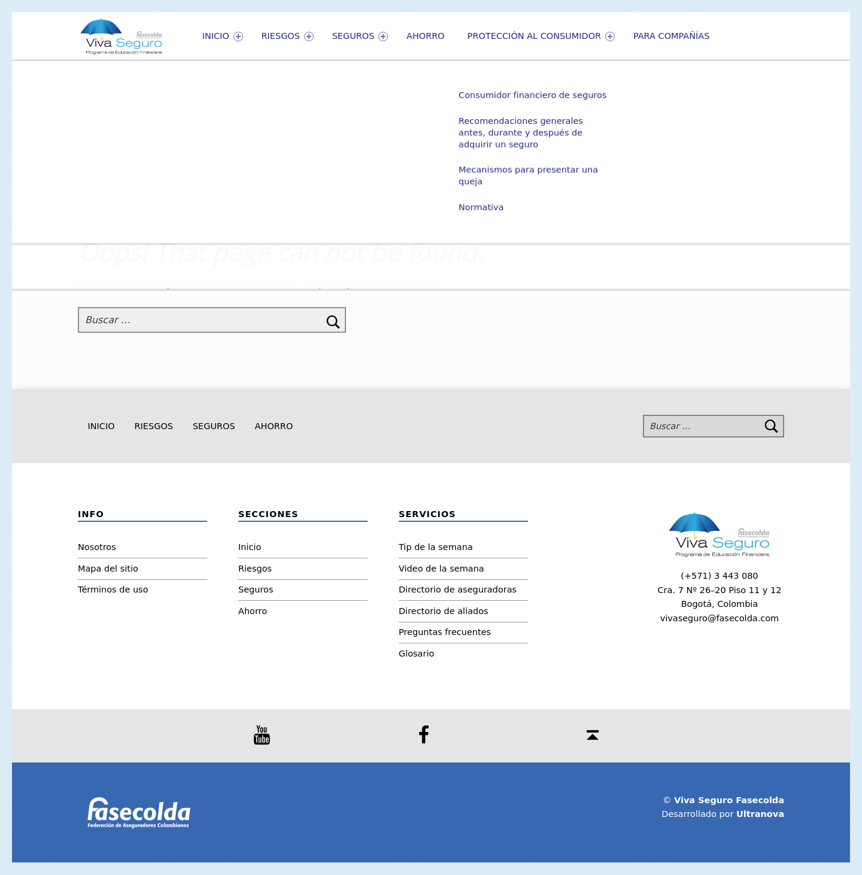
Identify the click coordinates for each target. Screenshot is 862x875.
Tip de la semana (436, 547)
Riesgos (288, 36)
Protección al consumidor (541, 36)
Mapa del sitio (108, 568)
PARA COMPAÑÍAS (671, 36)
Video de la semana (441, 568)
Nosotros (97, 547)
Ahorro (425, 36)
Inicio (222, 36)
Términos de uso (113, 589)
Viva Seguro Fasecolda (729, 800)
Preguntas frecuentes (445, 632)
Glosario (416, 653)
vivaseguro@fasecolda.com (719, 618)
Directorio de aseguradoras (458, 589)
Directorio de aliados (443, 611)
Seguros (360, 36)
